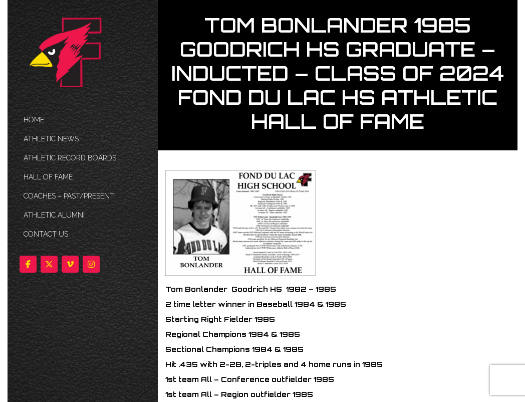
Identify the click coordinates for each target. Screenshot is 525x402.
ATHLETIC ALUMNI (54, 215)
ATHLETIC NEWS (51, 139)
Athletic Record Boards (70, 158)
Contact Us (46, 234)
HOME (34, 120)
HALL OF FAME (48, 177)
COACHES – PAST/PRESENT (69, 196)
